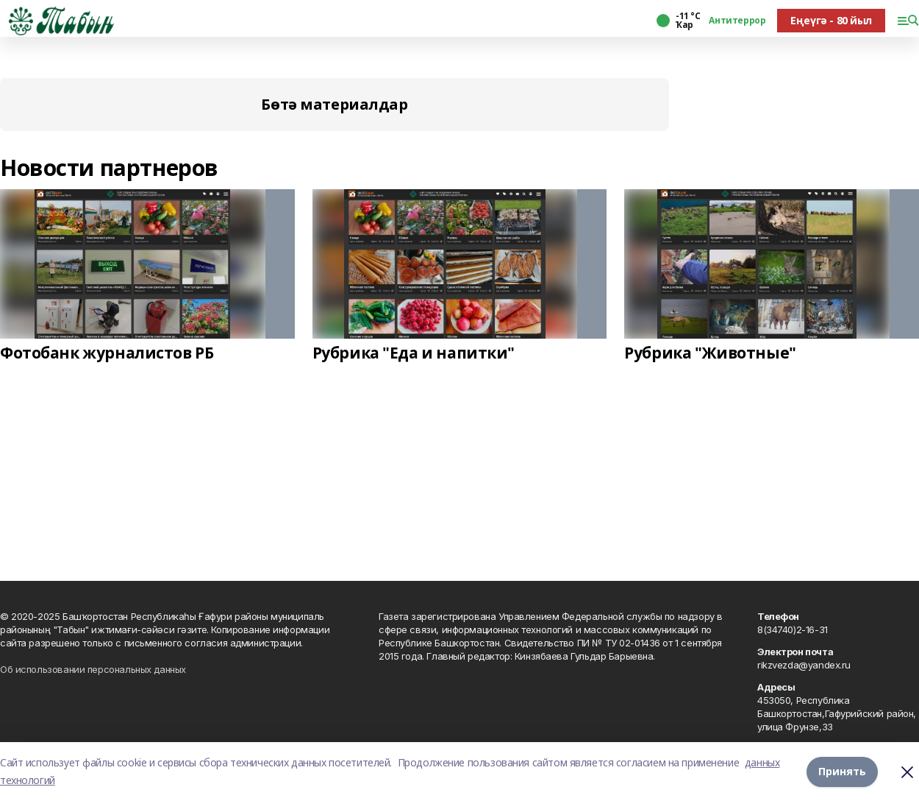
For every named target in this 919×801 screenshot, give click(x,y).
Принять (842, 771)
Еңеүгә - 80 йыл (831, 20)
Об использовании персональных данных (93, 669)
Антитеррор (737, 20)
